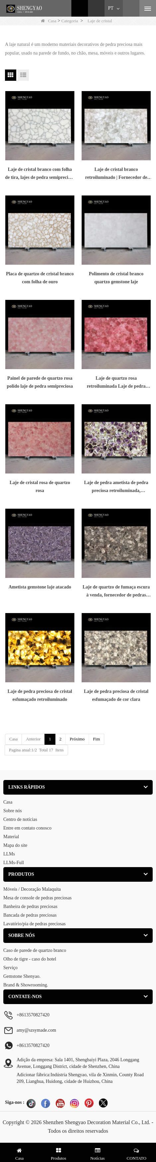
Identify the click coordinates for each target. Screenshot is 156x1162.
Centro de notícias (20, 819)
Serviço (10, 967)
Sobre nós (12, 810)
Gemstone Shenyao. (21, 976)
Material (11, 836)
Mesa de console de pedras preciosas (37, 897)
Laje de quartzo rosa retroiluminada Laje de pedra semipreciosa (116, 383)
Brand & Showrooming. (25, 984)
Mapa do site (15, 845)
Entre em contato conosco (27, 828)
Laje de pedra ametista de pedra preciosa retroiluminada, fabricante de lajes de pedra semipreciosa (116, 487)
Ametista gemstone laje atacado (40, 586)
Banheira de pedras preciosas (30, 906)
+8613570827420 (33, 1045)
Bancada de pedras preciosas (30, 915)
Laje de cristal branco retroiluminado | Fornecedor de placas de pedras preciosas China (116, 174)
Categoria (69, 20)
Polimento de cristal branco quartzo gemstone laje (116, 277)
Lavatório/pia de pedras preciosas (34, 923)
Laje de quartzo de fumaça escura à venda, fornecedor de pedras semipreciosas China (116, 591)
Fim (96, 738)
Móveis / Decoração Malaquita (32, 889)
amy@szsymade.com (36, 1030)
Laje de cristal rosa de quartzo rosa (40, 486)
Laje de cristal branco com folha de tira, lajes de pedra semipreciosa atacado (40, 174)
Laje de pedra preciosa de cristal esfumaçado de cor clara (116, 695)
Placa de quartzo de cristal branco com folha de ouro (40, 277)
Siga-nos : (15, 1102)
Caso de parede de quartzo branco (34, 950)
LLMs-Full (13, 862)
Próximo (77, 738)
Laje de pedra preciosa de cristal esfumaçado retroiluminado (40, 695)
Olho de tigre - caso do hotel (29, 959)
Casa (48, 20)
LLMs (9, 853)
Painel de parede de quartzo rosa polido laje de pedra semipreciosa (40, 382)
